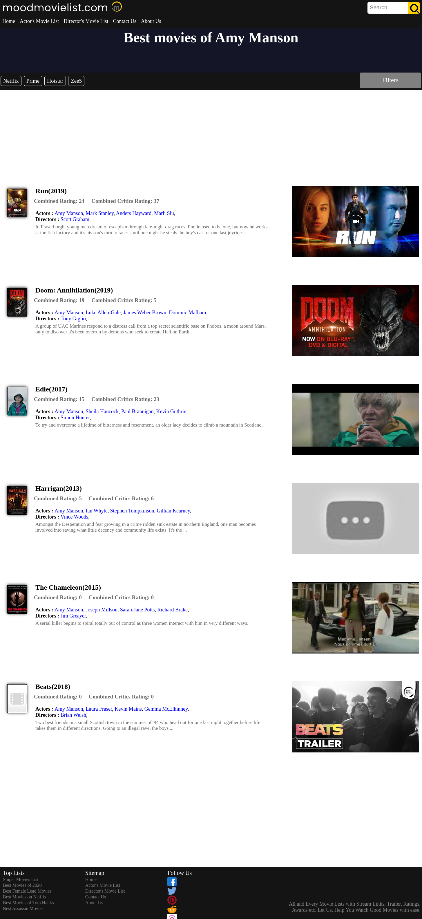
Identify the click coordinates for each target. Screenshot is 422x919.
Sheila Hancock (102, 411)
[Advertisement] (211, 133)
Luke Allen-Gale (103, 312)
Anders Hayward (133, 213)
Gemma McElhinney (166, 709)
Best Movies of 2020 (22, 885)
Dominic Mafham (187, 312)
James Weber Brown (144, 312)
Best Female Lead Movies (27, 891)
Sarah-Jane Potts (137, 610)
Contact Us (124, 21)
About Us (151, 21)
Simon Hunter (75, 417)
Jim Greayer (73, 616)
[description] (59, 201)
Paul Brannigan (137, 411)
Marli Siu (164, 213)
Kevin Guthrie (171, 411)
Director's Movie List (86, 21)
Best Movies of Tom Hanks (28, 902)
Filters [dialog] (390, 80)
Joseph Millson (101, 610)
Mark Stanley (99, 213)
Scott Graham (75, 219)
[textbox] (380, 7)
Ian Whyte (96, 511)
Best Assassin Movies (23, 908)
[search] (393, 8)
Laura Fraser (99, 709)
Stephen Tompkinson (132, 511)
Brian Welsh (73, 715)
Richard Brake (172, 610)
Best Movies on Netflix (24, 896)
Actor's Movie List (39, 21)
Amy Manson (69, 213)
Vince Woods (74, 517)
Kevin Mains (128, 709)
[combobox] (380, 7)
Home (8, 21)
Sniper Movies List (21, 879)
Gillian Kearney (173, 511)
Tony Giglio (73, 319)
